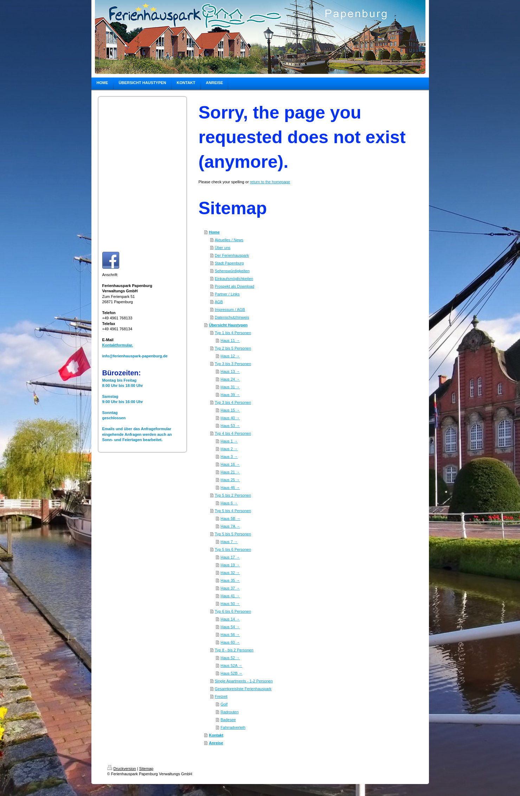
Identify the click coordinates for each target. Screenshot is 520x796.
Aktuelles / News (229, 240)
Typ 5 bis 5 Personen (233, 534)
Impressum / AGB (230, 309)
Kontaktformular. (117, 345)
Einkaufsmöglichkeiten (234, 278)
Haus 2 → (229, 449)
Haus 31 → (230, 387)
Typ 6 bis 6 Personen (233, 611)
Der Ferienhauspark (232, 255)
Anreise (216, 743)
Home (214, 232)
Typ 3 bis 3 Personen (233, 364)
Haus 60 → (230, 642)
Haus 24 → (230, 379)
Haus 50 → (230, 603)
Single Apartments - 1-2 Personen (244, 681)
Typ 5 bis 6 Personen (233, 549)
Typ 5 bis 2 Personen (233, 495)
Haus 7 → (229, 542)
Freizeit (221, 696)
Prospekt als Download (235, 286)
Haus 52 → (230, 658)
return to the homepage (270, 182)
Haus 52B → (231, 673)
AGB (219, 302)
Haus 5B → (230, 518)
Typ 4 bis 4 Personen (233, 433)
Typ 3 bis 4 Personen (233, 402)
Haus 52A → (231, 665)
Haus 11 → (230, 340)
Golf (223, 704)
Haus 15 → (230, 410)
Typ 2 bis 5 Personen (233, 348)
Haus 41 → (230, 596)
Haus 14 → (230, 619)
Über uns (223, 248)
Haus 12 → (230, 356)
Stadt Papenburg (229, 263)
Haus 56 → (230, 634)
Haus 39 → (230, 395)
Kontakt (216, 735)
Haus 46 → (230, 487)
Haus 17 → (230, 557)
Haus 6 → (229, 503)
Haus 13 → (230, 371)
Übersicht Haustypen (228, 325)
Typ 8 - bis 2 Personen (234, 650)
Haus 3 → (229, 456)
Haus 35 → (230, 580)
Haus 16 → (230, 464)
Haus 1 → (229, 441)
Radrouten (229, 712)
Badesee (228, 720)
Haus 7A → (230, 526)
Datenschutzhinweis (232, 317)
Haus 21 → (230, 472)
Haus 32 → (230, 573)
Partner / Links (227, 294)
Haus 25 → (230, 480)
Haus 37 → (230, 588)
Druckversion (121, 768)
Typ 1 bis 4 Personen (233, 333)
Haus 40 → (230, 418)
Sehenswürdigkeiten (232, 271)
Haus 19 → (230, 565)
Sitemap (146, 768)
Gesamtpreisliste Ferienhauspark (243, 689)
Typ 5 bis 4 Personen (233, 511)
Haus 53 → (230, 426)
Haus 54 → (230, 627)
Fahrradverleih (232, 727)
